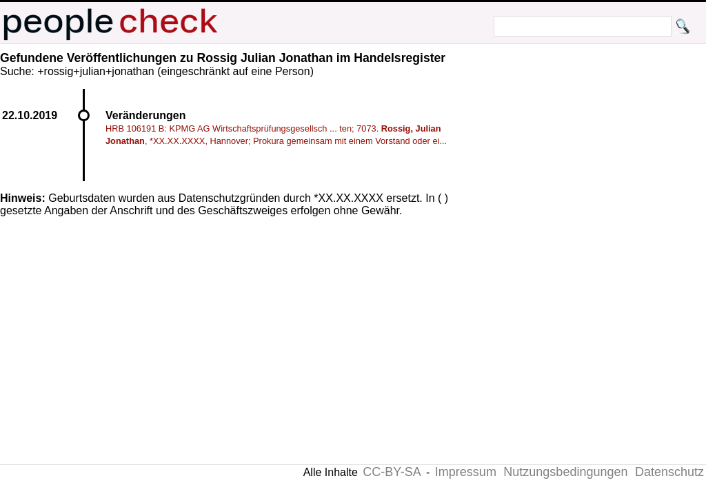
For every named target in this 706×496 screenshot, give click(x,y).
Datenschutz (669, 472)
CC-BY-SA (392, 472)
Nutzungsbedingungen (565, 472)
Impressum (465, 472)
